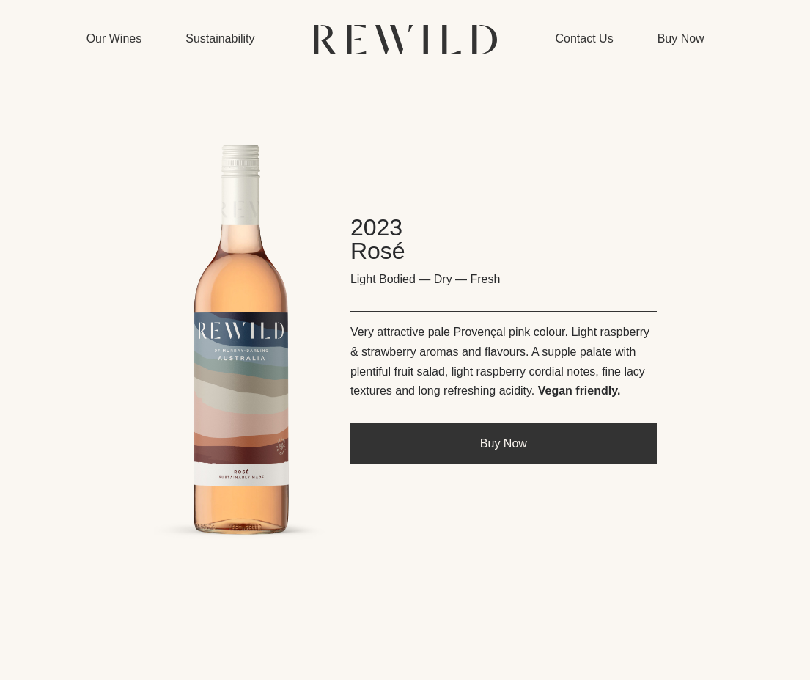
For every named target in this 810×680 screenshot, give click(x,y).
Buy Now (503, 443)
